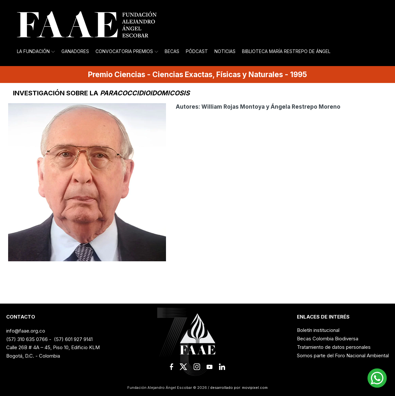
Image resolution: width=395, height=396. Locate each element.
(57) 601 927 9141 (73, 339)
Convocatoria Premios (127, 51)
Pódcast (197, 51)
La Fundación (36, 51)
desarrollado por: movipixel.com (238, 387)
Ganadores (75, 51)
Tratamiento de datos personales (334, 347)
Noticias (225, 51)
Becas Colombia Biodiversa (327, 338)
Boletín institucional (318, 330)
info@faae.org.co (25, 331)
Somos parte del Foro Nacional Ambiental (343, 355)
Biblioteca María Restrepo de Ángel (286, 51)
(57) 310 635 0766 (27, 339)
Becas (172, 51)
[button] (377, 378)
